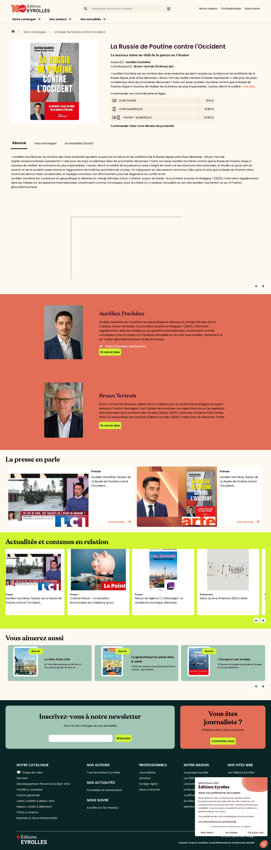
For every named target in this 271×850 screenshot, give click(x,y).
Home (13, 31)
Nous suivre (252, 9)
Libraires (145, 778)
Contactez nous (223, 741)
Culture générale (28, 795)
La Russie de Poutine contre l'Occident (80, 32)
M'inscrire (123, 738)
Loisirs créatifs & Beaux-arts (35, 801)
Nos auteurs (58, 19)
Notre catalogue (24, 19)
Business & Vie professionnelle (37, 818)
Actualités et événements (104, 790)
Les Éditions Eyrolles (241, 772)
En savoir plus (110, 352)
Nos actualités (91, 19)
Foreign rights (148, 784)
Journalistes (147, 772)
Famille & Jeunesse (30, 790)
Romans (22, 778)
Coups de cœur (30, 772)
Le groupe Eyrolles (196, 772)
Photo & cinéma (27, 812)
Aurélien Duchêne (138, 62)
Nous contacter (149, 790)
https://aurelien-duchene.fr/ (122, 346)
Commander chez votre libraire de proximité (142, 126)
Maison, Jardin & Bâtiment (34, 807)
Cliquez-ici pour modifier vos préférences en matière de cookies (216, 842)
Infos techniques (45, 143)
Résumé (19, 143)
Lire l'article (119, 522)
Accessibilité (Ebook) (79, 143)
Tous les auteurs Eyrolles (103, 772)
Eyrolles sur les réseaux (102, 808)
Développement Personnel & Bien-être (43, 784)
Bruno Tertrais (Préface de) (154, 66)
